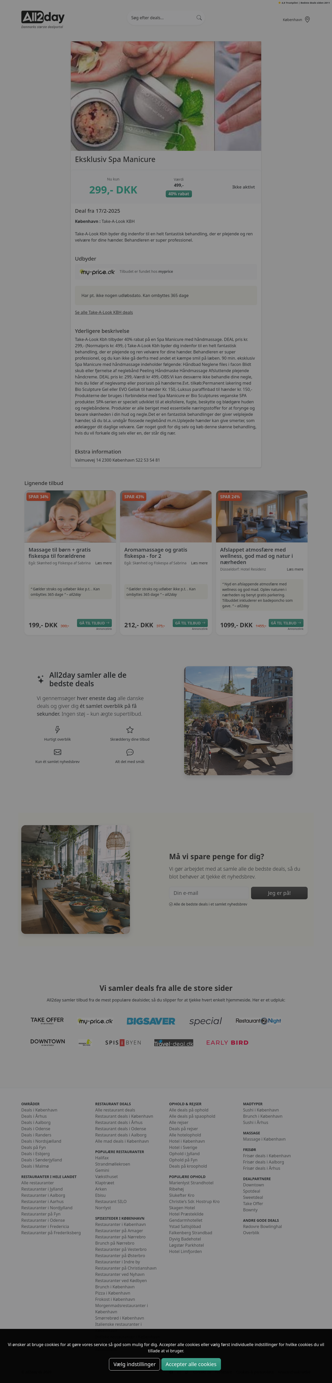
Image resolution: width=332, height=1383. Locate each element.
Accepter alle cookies (191, 1364)
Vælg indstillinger (134, 1364)
